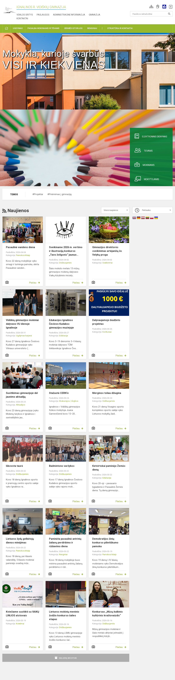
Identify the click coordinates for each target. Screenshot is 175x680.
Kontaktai (22, 18)
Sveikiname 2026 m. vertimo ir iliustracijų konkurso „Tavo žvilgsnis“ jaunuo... (65, 251)
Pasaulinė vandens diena (20, 247)
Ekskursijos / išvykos (68, 401)
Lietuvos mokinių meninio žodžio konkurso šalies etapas (64, 615)
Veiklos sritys (25, 14)
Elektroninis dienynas (149, 136)
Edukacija (63, 335)
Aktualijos (20, 405)
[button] (151, 6)
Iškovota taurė (14, 465)
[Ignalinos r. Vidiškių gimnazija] (9, 10)
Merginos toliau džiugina (106, 393)
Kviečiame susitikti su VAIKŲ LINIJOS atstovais (22, 613)
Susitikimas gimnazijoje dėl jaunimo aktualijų (22, 395)
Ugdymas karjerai (24, 335)
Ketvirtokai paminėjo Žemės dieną (108, 467)
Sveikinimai (107, 263)
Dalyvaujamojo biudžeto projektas (106, 322)
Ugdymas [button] (18, 28)
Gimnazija (94, 14)
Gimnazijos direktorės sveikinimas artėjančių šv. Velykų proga (107, 251)
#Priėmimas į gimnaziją (59, 194)
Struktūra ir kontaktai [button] (120, 28)
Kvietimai (20, 623)
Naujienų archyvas (68, 658)
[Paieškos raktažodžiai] (151, 13)
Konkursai (106, 332)
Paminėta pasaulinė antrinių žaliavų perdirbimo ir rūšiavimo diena (65, 542)
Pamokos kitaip (23, 255)
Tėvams (142, 150)
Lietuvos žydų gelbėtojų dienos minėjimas (20, 540)
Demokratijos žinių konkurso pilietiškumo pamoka (105, 542)
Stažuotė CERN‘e (59, 393)
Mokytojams (145, 178)
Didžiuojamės (65, 263)
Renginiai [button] (92, 28)
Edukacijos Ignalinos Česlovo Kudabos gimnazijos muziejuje (61, 324)
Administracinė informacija (69, 14)
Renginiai (63, 554)
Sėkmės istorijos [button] (73, 28)
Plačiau (32, 282)
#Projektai (37, 194)
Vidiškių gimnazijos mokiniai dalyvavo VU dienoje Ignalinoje (22, 324)
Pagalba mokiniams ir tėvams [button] (43, 28)
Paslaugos (43, 14)
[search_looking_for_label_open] (169, 14)
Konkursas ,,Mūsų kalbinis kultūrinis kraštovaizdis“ (107, 613)
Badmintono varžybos (61, 465)
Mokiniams (143, 164)
